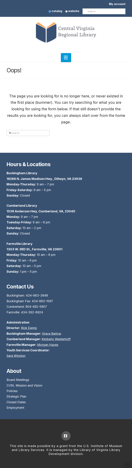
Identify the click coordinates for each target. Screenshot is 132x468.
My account (117, 4)
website (72, 11)
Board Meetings (18, 380)
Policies (12, 391)
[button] (66, 57)
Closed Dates (16, 402)
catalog (55, 11)
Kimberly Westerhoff (56, 339)
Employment (15, 407)
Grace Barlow (51, 333)
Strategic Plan (16, 396)
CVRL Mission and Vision (24, 385)
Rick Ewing (29, 328)
